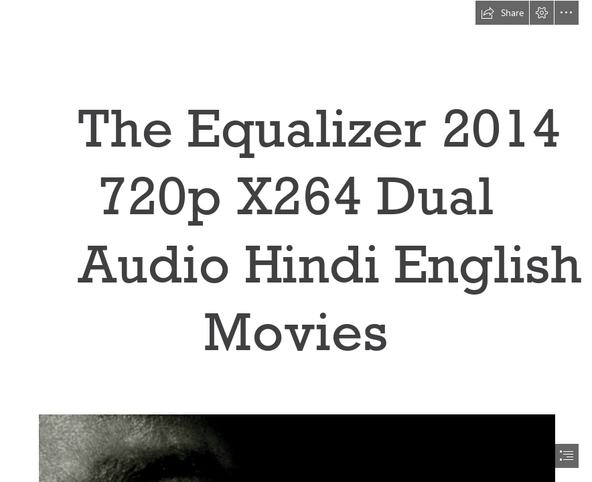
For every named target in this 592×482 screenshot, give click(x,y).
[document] (296, 241)
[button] (502, 13)
